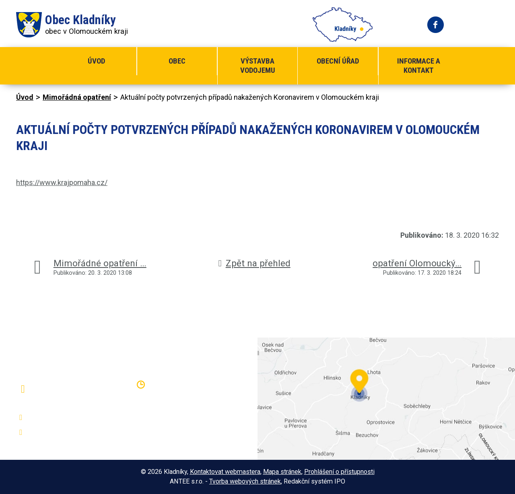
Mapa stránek (282, 471)
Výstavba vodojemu (257, 65)
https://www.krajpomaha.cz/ (61, 182)
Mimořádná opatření (77, 97)
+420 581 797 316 (59, 418)
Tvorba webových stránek (245, 481)
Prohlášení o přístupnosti (339, 471)
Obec (177, 61)
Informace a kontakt (418, 65)
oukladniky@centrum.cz (67, 432)
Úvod (96, 61)
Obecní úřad (338, 61)
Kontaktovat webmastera (225, 471)
